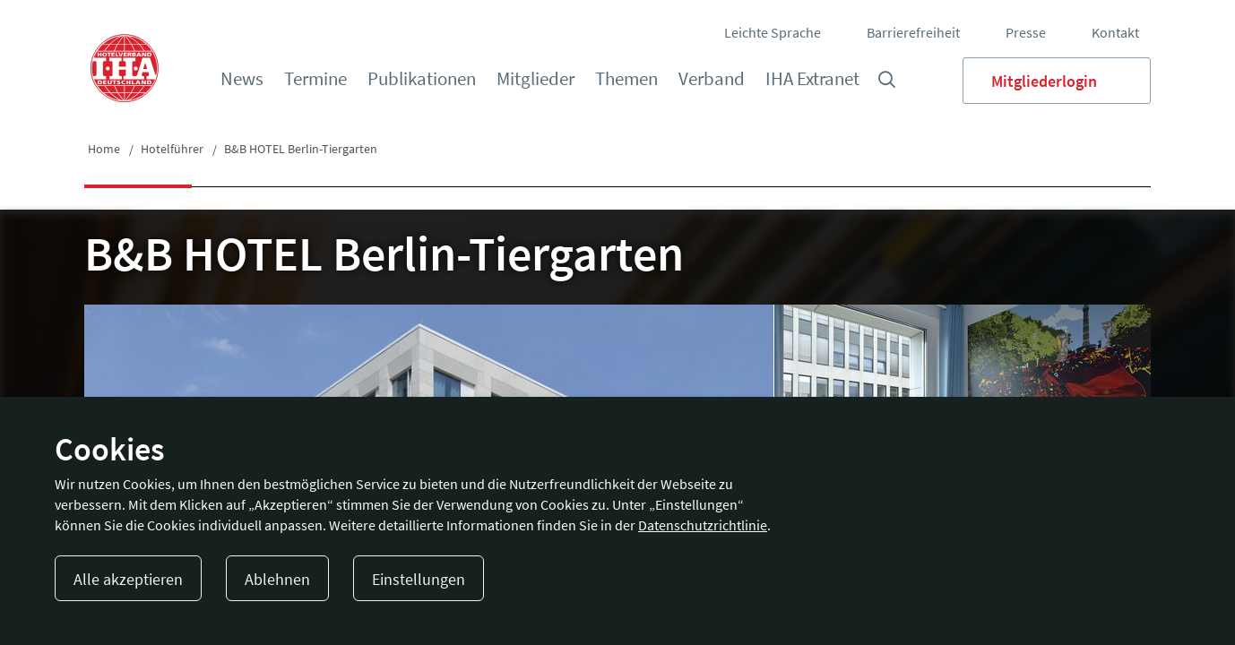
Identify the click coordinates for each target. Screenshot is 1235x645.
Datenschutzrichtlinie (702, 525)
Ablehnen (277, 579)
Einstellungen (418, 579)
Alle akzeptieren (128, 579)
